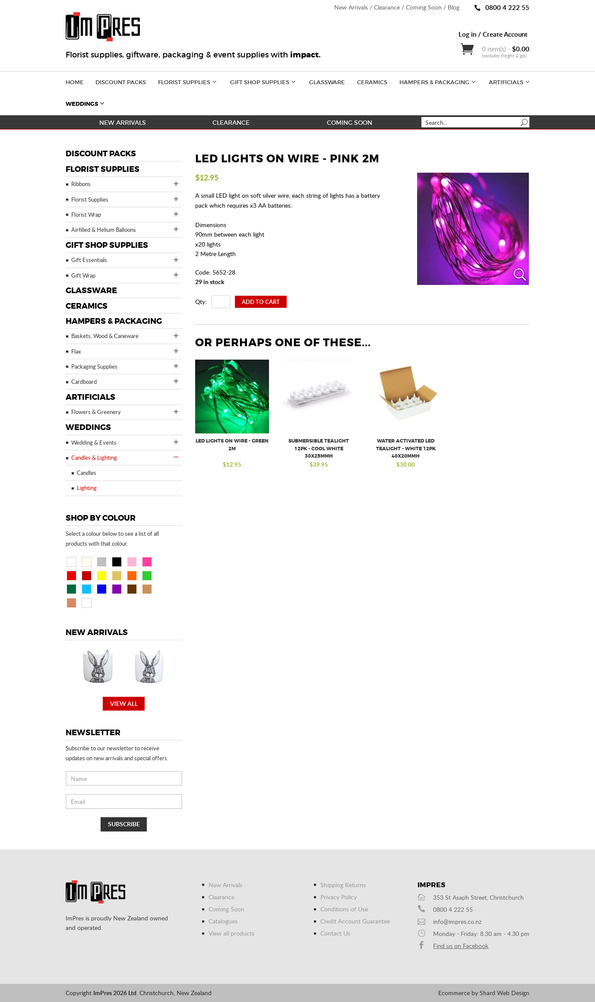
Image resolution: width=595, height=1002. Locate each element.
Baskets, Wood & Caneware (125, 336)
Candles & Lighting (125, 457)
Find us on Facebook (460, 946)
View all (124, 703)
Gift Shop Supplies (263, 81)
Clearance (387, 7)
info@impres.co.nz (457, 921)
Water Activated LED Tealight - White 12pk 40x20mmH (406, 448)
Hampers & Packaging (438, 81)
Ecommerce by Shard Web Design (483, 993)
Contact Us (335, 933)
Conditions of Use (344, 909)
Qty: (201, 301)
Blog (453, 7)
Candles (86, 473)
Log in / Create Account (493, 34)
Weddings (86, 103)
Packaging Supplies (125, 366)
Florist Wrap (125, 214)
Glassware (327, 82)
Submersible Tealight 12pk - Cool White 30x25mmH (318, 448)
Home (75, 82)
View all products (231, 933)
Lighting (87, 488)
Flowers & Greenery (125, 412)
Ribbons (125, 184)
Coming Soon (424, 7)
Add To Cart (261, 301)
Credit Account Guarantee (355, 921)
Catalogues (223, 921)
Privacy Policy (338, 897)
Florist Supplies (188, 81)
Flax (125, 351)
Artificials (510, 81)
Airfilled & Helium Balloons (125, 229)
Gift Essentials (125, 260)
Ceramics (372, 82)
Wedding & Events (125, 442)
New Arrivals (351, 7)
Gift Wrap (125, 275)
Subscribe (124, 824)
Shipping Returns (343, 885)
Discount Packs (120, 82)
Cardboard (125, 381)
